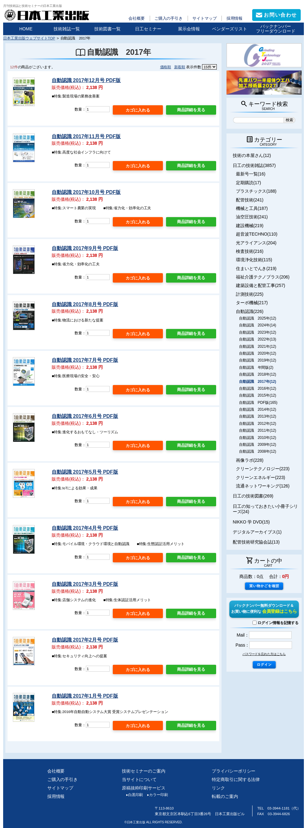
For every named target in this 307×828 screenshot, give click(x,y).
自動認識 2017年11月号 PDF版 (86, 136)
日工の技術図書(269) (253, 495)
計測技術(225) (249, 294)
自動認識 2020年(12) (257, 353)
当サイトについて (139, 779)
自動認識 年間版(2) (256, 367)
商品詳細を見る (191, 109)
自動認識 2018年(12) (257, 374)
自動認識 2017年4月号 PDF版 (85, 528)
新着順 (179, 67)
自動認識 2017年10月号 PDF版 (86, 192)
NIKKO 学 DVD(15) (251, 521)
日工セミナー (148, 28)
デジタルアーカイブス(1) (257, 531)
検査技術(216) (249, 251)
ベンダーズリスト (229, 28)
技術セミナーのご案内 (143, 770)
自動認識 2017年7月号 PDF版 (85, 360)
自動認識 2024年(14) (257, 325)
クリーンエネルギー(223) (260, 477)
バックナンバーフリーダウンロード (275, 29)
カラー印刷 (155, 795)
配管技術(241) (249, 199)
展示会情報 (189, 28)
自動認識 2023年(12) (257, 332)
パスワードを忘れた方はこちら (264, 654)
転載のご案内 (225, 796)
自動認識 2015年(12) (257, 395)
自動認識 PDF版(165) (258, 402)
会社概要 (136, 18)
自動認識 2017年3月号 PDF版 (85, 584)
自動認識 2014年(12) (257, 409)
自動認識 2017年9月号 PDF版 (85, 248)
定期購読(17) (248, 182)
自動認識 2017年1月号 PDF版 (85, 696)
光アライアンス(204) (256, 242)
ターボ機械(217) (252, 302)
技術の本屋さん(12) (252, 155)
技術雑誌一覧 (67, 28)
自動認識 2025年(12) (257, 318)
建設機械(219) (249, 225)
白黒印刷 (132, 795)
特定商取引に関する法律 (236, 779)
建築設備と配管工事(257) (260, 285)
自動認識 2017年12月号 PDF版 (86, 80)
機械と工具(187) (252, 208)
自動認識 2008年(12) (257, 451)
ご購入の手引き (168, 18)
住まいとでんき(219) (256, 268)
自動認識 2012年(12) (257, 423)
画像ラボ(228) (249, 460)
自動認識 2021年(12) (257, 346)
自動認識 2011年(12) (257, 430)
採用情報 (234, 18)
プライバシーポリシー (233, 770)
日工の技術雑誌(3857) (254, 165)
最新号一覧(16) (250, 173)
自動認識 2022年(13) (257, 339)
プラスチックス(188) (256, 191)
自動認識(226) (249, 311)
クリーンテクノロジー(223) (262, 468)
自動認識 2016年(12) (257, 388)
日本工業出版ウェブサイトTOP (29, 38)
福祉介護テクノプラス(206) (262, 276)
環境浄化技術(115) (254, 259)
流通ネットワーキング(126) (262, 485)
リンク (218, 787)
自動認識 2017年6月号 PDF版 (85, 416)
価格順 (165, 67)
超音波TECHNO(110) (256, 234)
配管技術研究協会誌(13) (256, 541)
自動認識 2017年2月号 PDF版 (85, 640)
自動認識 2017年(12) (257, 381)
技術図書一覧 (107, 28)
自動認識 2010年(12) (257, 437)
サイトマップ (204, 18)
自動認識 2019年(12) (257, 360)
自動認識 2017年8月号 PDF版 (85, 304)
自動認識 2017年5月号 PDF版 (85, 472)
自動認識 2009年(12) (257, 444)
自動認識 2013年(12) (257, 416)
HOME (26, 28)
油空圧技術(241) (252, 216)
